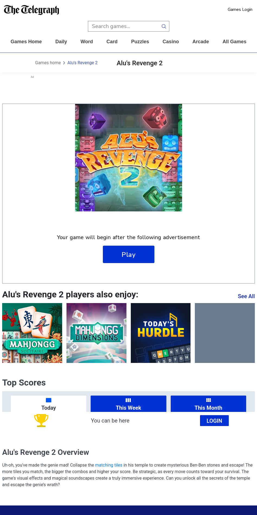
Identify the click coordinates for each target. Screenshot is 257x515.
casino (171, 41)
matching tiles (108, 465)
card (112, 41)
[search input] (123, 26)
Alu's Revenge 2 (82, 62)
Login (214, 421)
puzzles (140, 41)
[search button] (164, 26)
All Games (234, 41)
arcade (200, 41)
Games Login (240, 10)
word (87, 41)
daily (61, 41)
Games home (26, 41)
